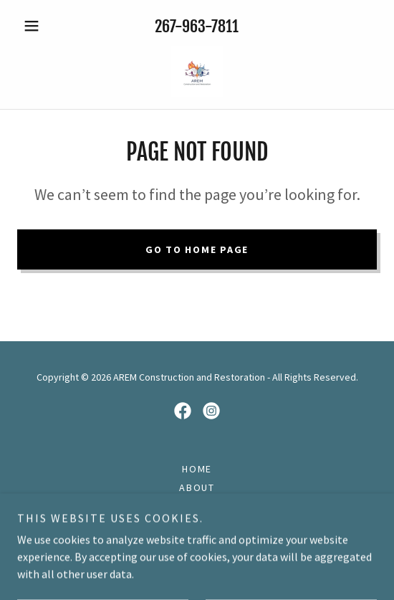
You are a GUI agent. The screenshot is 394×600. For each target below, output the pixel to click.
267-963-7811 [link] (197, 26)
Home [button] (197, 468)
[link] (197, 71)
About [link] (197, 487)
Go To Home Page (197, 249)
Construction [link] (197, 506)
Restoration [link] (197, 524)
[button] (44, 25)
